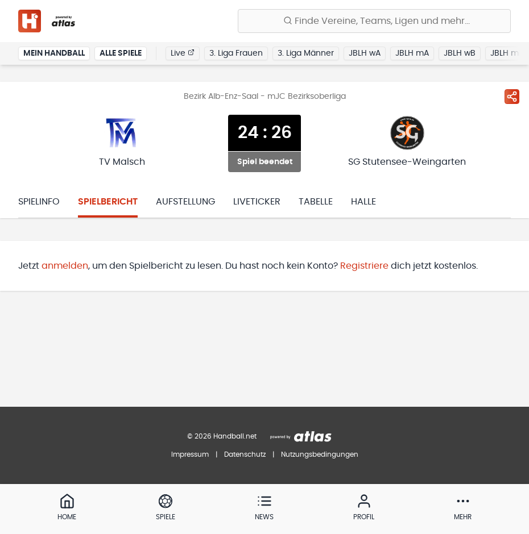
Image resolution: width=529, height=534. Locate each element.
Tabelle (316, 201)
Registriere (364, 265)
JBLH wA (365, 53)
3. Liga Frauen (236, 53)
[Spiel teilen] (512, 96)
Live (183, 53)
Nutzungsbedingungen (319, 454)
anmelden (65, 265)
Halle (363, 201)
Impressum (190, 454)
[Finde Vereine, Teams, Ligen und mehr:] (374, 21)
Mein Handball (54, 53)
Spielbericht (108, 201)
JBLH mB (507, 53)
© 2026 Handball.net (222, 436)
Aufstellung (185, 201)
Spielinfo (39, 201)
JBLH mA (412, 53)
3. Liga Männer (306, 53)
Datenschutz (245, 454)
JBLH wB (460, 53)
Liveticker (256, 201)
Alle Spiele (121, 53)
